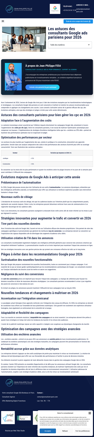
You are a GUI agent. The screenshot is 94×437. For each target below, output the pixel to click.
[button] (90, 413)
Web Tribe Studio (19, 431)
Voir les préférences (82, 431)
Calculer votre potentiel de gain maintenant (42, 87)
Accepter (48, 431)
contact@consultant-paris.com (47, 397)
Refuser (65, 431)
